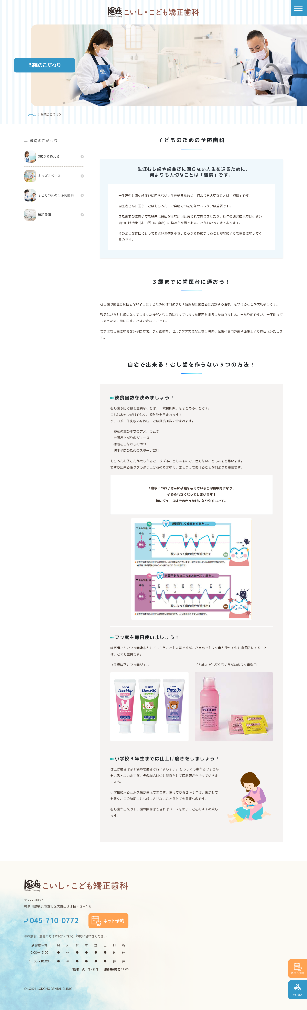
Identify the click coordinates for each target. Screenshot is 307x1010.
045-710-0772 (51, 920)
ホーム (31, 114)
